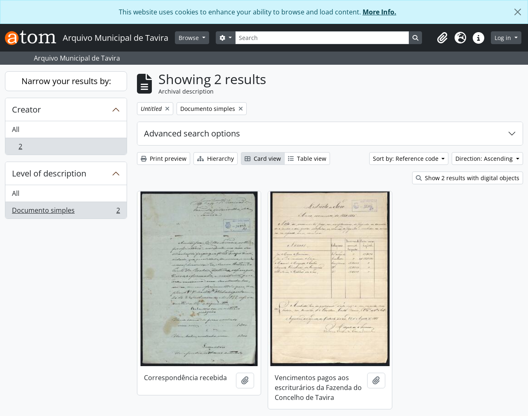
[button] (442, 38)
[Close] (518, 12)
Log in (504, 38)
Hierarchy (215, 158)
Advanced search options (192, 133)
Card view (263, 158)
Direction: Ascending (484, 158)
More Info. (379, 11)
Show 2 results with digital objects (467, 178)
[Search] (322, 37)
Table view (307, 158)
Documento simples (66, 212)
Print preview (163, 158)
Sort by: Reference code (406, 158)
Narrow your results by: (66, 81)
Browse (189, 38)
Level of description (49, 173)
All (15, 129)
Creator (26, 109)
